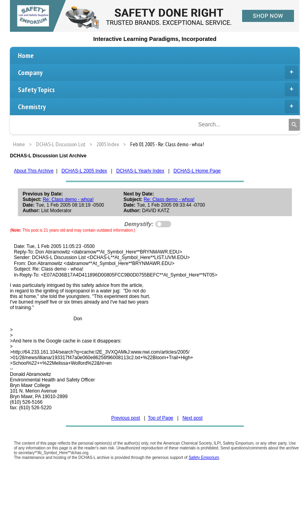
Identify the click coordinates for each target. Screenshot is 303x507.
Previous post (125, 418)
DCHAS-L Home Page (197, 171)
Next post (192, 418)
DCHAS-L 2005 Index (84, 171)
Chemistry (158, 106)
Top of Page (160, 418)
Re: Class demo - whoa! (68, 199)
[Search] (294, 125)
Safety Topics (158, 89)
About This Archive (34, 171)
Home (26, 55)
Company (158, 72)
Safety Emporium (204, 457)
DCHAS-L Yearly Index (140, 171)
